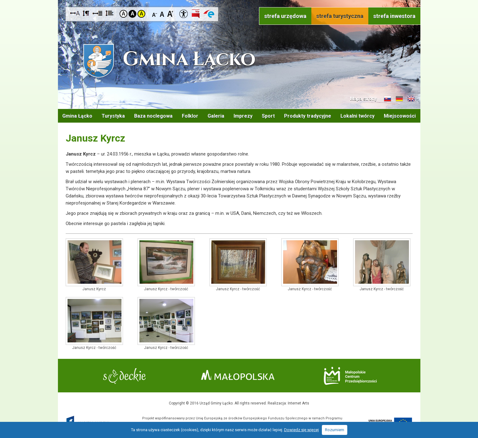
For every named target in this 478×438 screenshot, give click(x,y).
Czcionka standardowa (162, 13)
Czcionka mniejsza (154, 13)
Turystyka (113, 116)
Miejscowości (400, 116)
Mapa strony (363, 99)
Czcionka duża (170, 13)
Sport (268, 116)
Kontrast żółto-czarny (141, 14)
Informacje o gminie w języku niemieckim (399, 99)
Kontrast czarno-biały (132, 14)
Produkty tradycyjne (307, 116)
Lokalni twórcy (357, 116)
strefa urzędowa (285, 16)
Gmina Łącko (77, 116)
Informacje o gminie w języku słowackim (387, 99)
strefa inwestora (394, 16)
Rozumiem (334, 429)
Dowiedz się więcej (301, 429)
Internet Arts (298, 403)
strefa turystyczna (339, 16)
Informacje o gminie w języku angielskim (411, 99)
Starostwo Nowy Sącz (124, 376)
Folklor (190, 116)
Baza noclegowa (153, 116)
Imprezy (243, 116)
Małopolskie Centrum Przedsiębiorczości (350, 376)
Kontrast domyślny (123, 14)
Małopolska (237, 375)
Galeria (216, 116)
